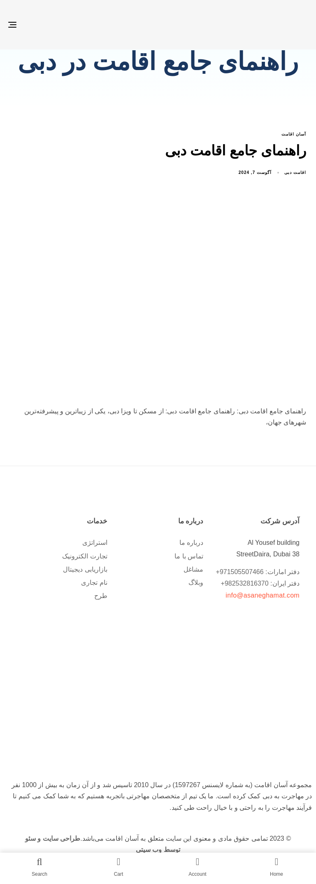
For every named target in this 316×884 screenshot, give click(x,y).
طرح (100, 595)
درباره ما (191, 542)
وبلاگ (195, 582)
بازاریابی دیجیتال (85, 568)
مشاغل (193, 568)
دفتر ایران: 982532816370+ (260, 583)
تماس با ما (188, 555)
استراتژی (94, 542)
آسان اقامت (293, 134)
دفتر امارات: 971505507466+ (258, 571)
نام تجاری (94, 582)
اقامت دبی (295, 172)
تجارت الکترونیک (84, 555)
